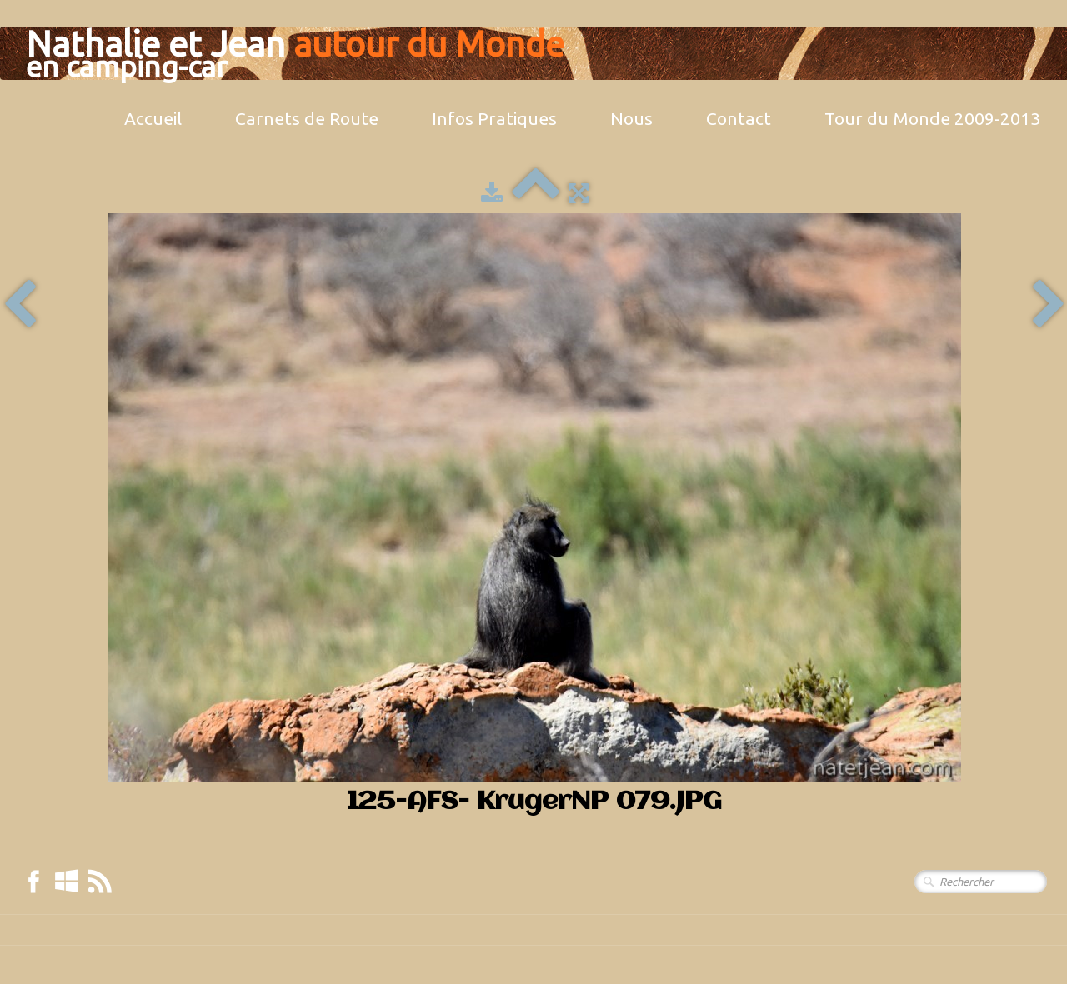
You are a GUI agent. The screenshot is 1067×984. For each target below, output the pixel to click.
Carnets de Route (306, 118)
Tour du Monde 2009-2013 (932, 118)
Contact (738, 118)
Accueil (153, 118)
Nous (631, 118)
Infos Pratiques (494, 118)
